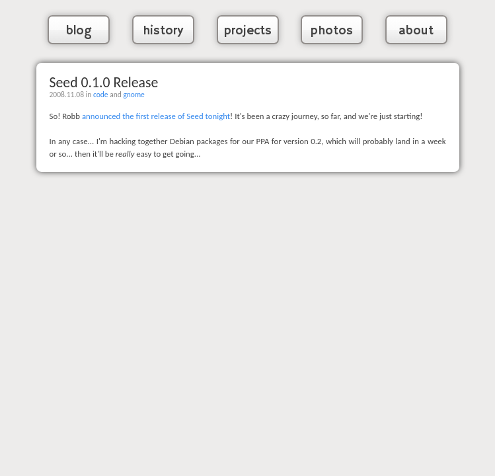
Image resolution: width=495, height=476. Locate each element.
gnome (133, 94)
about (416, 31)
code (100, 94)
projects (248, 31)
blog (79, 31)
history (163, 31)
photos (332, 31)
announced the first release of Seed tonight (156, 116)
